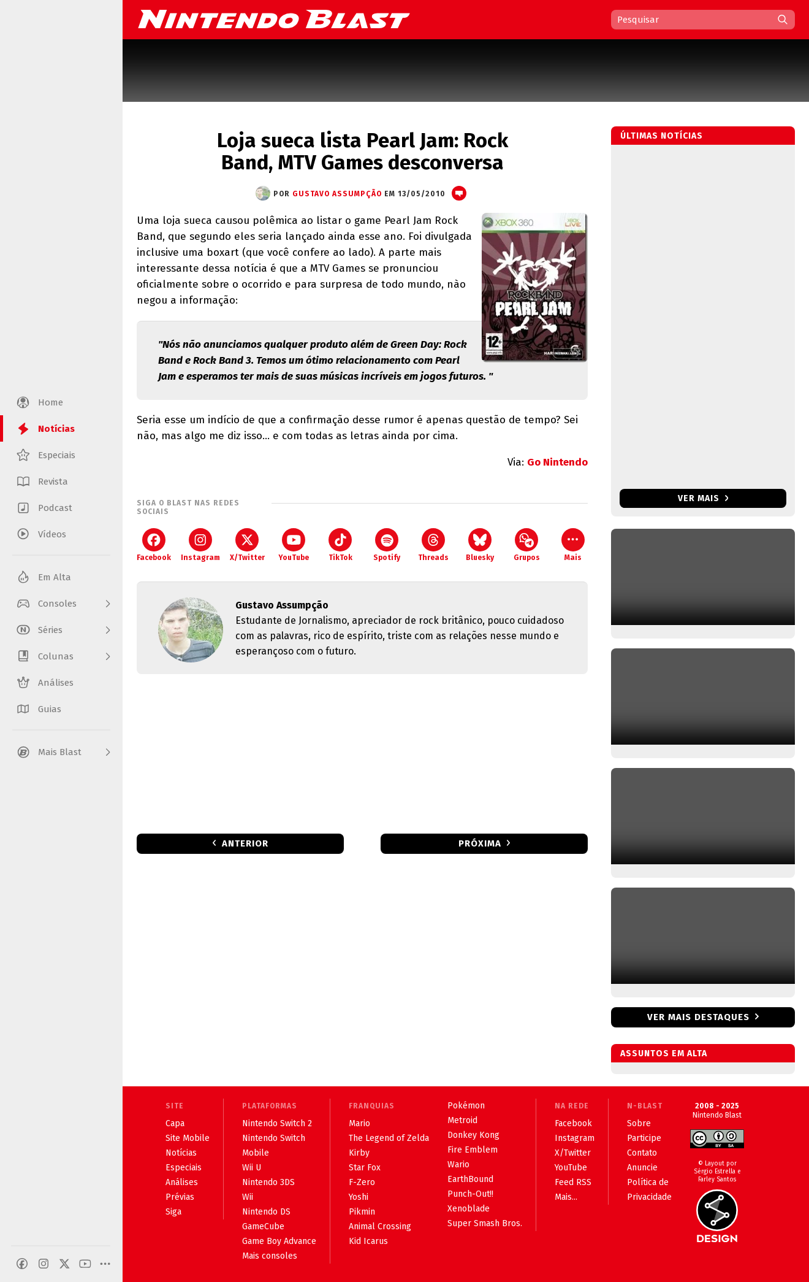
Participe (644, 1138)
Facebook (154, 545)
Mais (573, 545)
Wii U (251, 1167)
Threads (433, 545)
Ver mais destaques (698, 1017)
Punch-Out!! (470, 1194)
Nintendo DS (266, 1212)
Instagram (200, 545)
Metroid (462, 1120)
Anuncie (642, 1167)
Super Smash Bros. (484, 1223)
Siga (173, 1212)
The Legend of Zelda (389, 1138)
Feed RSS (573, 1182)
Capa (174, 1123)
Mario (359, 1123)
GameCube (263, 1226)
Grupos (527, 545)
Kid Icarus (368, 1241)
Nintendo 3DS (268, 1182)
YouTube (293, 545)
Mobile (255, 1153)
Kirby (359, 1153)
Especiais (183, 1167)
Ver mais (703, 498)
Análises (181, 1182)
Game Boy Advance (279, 1241)
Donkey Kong (473, 1135)
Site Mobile (187, 1138)
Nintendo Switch (273, 1138)
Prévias (179, 1197)
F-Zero (362, 1182)
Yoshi (358, 1197)
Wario (458, 1164)
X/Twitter (247, 545)
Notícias (181, 1153)
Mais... (566, 1197)
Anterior (245, 843)
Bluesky (480, 545)
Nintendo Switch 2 (277, 1123)
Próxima (479, 843)
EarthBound (470, 1179)
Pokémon (466, 1105)
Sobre (639, 1123)
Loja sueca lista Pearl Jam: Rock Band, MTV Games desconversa (362, 151)
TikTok (340, 545)
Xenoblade (468, 1208)
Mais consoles (269, 1256)
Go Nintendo (557, 462)
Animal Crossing (380, 1226)
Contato (642, 1153)
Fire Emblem (472, 1150)
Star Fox (365, 1167)
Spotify (386, 545)
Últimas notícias (661, 136)
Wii (247, 1197)
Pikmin (362, 1212)
